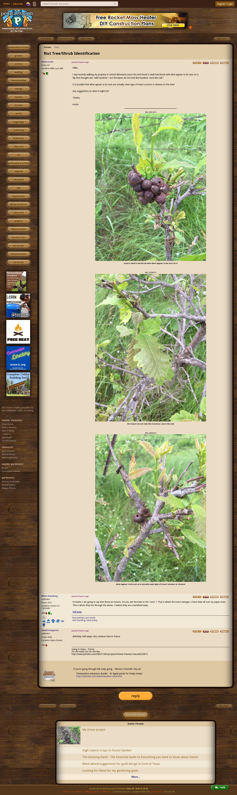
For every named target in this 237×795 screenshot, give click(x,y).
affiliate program (92, 792)
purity (19, 113)
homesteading (18, 80)
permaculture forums (18, 47)
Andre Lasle (47, 62)
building (18, 72)
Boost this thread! (135, 714)
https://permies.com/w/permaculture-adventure (99, 676)
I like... (44, 618)
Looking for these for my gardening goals (110, 770)
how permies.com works (83, 617)
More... (135, 776)
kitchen (18, 105)
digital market (18, 229)
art (18, 155)
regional (18, 171)
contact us (67, 792)
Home (7, 4)
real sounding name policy (84, 620)
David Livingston (50, 630)
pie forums (18, 246)
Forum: (47, 47)
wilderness (18, 138)
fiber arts (18, 146)
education (18, 180)
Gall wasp (77, 612)
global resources (18, 204)
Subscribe (18, 4)
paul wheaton (156, 792)
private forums (18, 254)
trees (56, 47)
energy (18, 89)
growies (18, 56)
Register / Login (225, 4)
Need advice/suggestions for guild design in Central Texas (121, 763)
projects (18, 221)
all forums (18, 262)
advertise (78, 792)
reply (135, 696)
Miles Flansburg (50, 596)
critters (18, 64)
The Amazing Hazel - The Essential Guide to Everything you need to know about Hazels (140, 757)
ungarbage (18, 122)
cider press (18, 213)
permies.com (18, 237)
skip (18, 188)
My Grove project (93, 729)
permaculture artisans (18, 163)
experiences (19, 196)
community (18, 130)
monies (18, 97)
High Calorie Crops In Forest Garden (106, 750)
